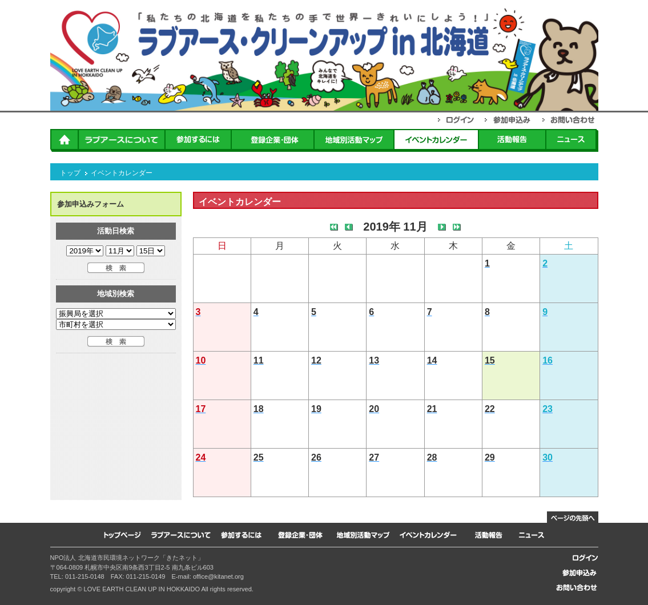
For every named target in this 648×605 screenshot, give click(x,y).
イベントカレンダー (121, 173)
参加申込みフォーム (90, 204)
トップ (70, 173)
